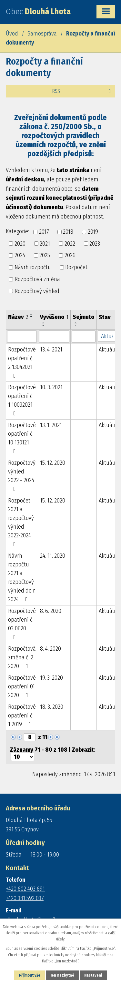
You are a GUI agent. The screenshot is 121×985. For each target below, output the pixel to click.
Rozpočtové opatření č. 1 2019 (22, 715)
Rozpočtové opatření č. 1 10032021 (22, 400)
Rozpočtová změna (37, 279)
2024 (20, 255)
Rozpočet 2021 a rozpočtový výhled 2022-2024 (21, 522)
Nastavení (93, 975)
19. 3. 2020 (51, 677)
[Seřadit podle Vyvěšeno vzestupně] (43, 322)
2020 (20, 243)
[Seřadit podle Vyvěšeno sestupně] (43, 325)
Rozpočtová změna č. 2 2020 (22, 657)
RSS (82, 91)
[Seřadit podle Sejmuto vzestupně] (76, 322)
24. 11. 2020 (52, 555)
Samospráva (42, 33)
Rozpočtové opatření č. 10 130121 (22, 437)
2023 (94, 243)
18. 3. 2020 (51, 706)
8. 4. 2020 (50, 648)
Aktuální (109, 349)
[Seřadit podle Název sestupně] (31, 316)
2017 (44, 231)
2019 (93, 231)
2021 (45, 243)
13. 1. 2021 (51, 425)
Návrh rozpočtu (33, 267)
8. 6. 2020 (50, 610)
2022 (70, 243)
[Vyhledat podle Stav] (109, 336)
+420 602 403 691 (25, 888)
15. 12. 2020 (52, 462)
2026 (70, 255)
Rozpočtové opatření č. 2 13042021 (22, 362)
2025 (44, 255)
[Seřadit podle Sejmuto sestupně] (76, 325)
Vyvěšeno (54, 316)
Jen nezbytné (62, 975)
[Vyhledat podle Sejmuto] (84, 336)
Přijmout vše (29, 975)
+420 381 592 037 (25, 898)
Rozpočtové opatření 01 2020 (22, 686)
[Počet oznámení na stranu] (22, 757)
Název (18, 316)
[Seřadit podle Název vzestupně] (31, 314)
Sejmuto (84, 316)
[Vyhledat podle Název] (22, 336)
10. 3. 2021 (51, 387)
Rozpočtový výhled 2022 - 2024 (21, 475)
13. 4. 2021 (51, 349)
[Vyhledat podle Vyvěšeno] (54, 336)
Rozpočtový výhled (37, 290)
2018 (68, 231)
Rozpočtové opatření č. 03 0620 (22, 623)
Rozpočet (76, 267)
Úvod (12, 33)
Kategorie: (17, 231)
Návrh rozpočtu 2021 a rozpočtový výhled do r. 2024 (21, 577)
